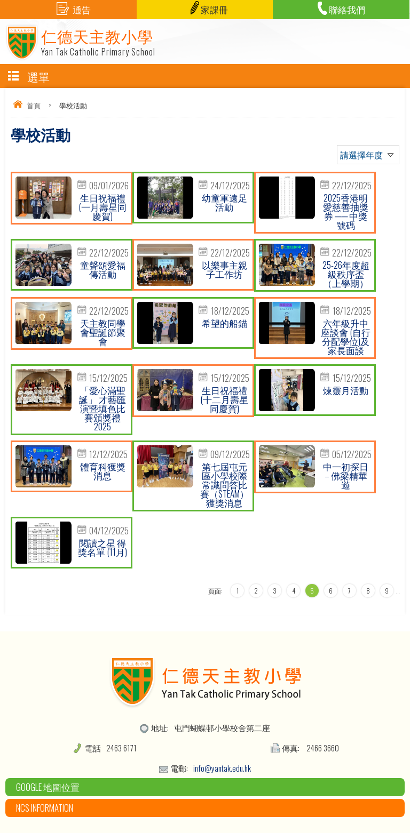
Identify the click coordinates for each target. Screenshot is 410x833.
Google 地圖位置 (48, 787)
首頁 (34, 105)
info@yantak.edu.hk (222, 768)
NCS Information (44, 807)
